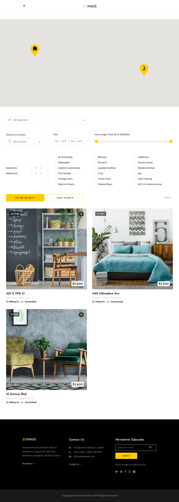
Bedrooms (11, 168)
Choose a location (15, 135)
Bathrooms (12, 174)
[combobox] (46, 120)
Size (55, 135)
